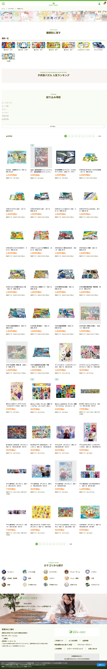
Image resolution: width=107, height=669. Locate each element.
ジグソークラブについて (75, 649)
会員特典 (85, 640)
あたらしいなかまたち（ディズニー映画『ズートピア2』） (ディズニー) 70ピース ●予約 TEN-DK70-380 (66, 406)
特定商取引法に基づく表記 (63, 645)
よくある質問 (73, 640)
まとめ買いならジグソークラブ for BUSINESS (77, 659)
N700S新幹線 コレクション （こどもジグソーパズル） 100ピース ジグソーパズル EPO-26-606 (65, 172)
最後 (99, 136)
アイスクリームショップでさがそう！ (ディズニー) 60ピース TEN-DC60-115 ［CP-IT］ (90, 367)
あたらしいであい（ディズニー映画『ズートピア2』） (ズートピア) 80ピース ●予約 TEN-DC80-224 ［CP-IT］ (41, 406)
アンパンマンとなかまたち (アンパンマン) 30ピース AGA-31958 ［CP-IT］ (65, 527)
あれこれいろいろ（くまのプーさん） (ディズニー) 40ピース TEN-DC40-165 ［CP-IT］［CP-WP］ (41, 527)
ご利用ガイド (59, 640)
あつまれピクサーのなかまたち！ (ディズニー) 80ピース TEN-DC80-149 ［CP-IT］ (41, 447)
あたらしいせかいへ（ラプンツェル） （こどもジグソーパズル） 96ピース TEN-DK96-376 (16, 406)
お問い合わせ (92, 649)
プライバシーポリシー (84, 645)
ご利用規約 (58, 649)
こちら (15, 635)
